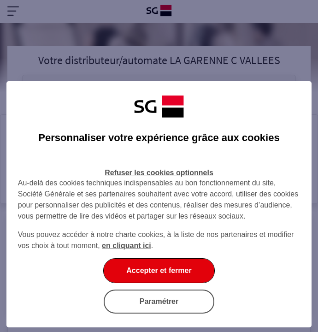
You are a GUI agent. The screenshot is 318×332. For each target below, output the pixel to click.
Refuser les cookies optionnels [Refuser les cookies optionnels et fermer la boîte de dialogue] (159, 173)
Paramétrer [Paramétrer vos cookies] (159, 301)
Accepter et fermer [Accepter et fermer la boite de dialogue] (158, 270)
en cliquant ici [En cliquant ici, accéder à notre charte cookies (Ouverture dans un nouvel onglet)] (126, 245)
